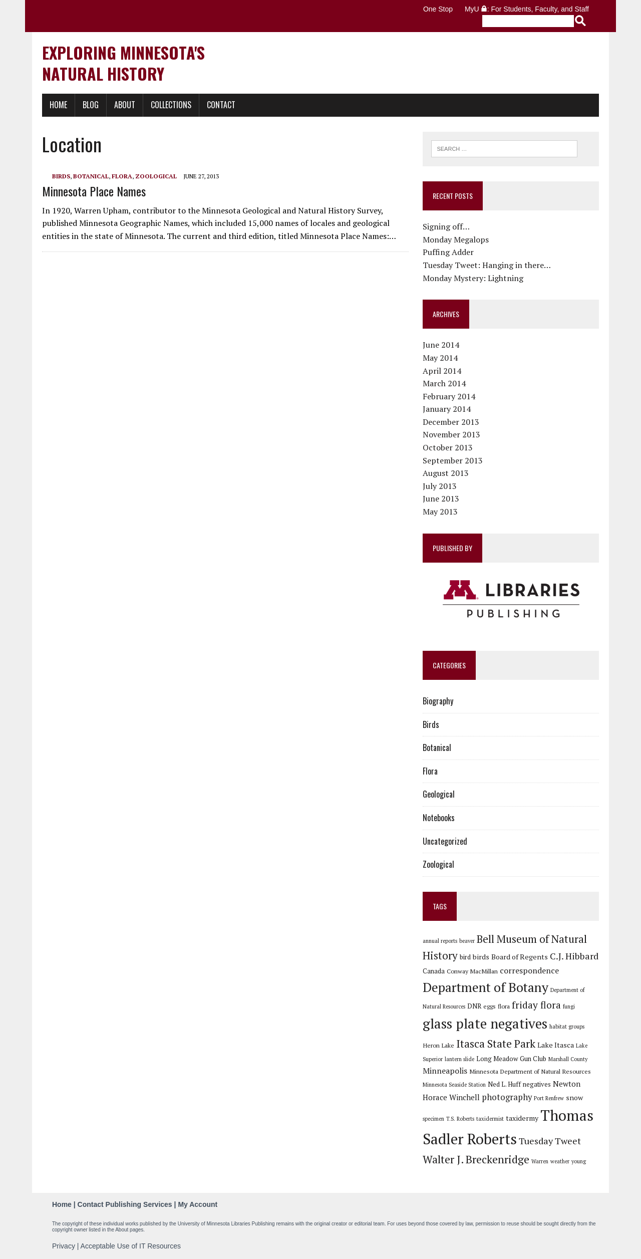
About (124, 105)
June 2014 (441, 344)
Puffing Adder (448, 252)
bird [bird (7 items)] (465, 956)
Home (58, 105)
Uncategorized (445, 841)
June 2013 (441, 498)
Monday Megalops (456, 239)
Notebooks (439, 818)
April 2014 (442, 370)
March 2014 (444, 383)
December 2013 (451, 421)
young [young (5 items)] (578, 1161)
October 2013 (448, 447)
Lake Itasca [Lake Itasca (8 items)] (555, 1045)
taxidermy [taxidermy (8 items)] (522, 1118)
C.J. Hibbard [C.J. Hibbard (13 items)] (574, 956)
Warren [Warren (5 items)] (539, 1161)
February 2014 (449, 396)
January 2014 (447, 408)
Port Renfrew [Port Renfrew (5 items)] (549, 1098)
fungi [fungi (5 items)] (569, 1006)
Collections (171, 105)
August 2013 (446, 472)
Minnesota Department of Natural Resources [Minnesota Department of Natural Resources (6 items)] (530, 1071)
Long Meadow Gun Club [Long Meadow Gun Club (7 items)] (511, 1058)
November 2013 (451, 434)
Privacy (63, 1246)
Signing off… (446, 226)
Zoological (156, 176)
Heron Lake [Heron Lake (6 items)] (438, 1045)
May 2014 (440, 357)
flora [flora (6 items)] (504, 1006)
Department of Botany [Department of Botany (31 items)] (485, 986)
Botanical (91, 176)
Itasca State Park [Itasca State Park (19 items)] (495, 1044)
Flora (122, 176)
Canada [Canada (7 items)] (434, 970)
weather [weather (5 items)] (559, 1161)
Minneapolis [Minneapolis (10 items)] (445, 1070)
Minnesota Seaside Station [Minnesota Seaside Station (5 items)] (454, 1084)
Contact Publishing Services (125, 1204)
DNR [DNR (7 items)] (474, 1006)
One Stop (438, 9)
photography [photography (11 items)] (507, 1097)
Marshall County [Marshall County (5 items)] (567, 1059)
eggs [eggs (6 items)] (489, 1006)
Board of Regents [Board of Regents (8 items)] (519, 956)
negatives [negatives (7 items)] (537, 1084)
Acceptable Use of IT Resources (131, 1246)
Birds (61, 176)
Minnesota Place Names (94, 191)
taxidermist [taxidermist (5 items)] (490, 1118)
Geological (439, 794)
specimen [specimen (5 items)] (433, 1118)
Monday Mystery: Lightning (473, 278)
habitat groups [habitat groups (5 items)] (566, 1026)
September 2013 (453, 460)
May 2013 (440, 511)
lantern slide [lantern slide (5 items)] (459, 1059)
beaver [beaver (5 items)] (467, 940)
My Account (197, 1204)
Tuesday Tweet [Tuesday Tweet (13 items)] (550, 1141)
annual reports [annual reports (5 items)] (440, 940)
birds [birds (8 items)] (481, 956)
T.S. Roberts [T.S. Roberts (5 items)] (460, 1118)
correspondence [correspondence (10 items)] (529, 970)
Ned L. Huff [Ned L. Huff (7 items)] (504, 1084)
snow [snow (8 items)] (574, 1097)
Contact (221, 105)
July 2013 (440, 485)
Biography (438, 701)
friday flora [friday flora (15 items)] (536, 1005)
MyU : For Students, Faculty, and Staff (527, 9)
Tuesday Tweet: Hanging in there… (487, 265)
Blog (91, 105)
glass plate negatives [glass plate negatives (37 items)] (485, 1024)
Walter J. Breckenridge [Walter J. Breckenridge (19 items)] (476, 1159)
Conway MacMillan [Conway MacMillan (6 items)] (472, 971)
